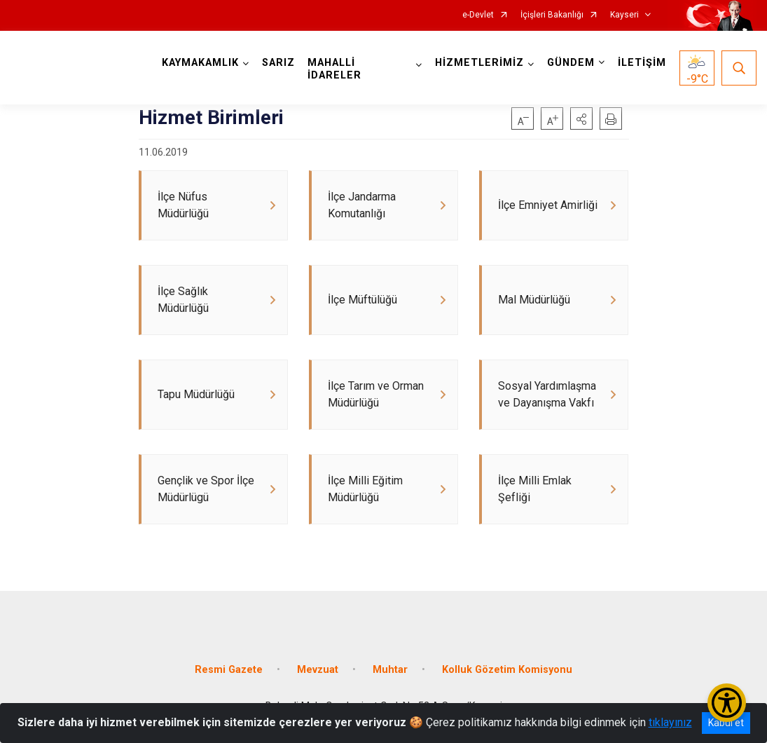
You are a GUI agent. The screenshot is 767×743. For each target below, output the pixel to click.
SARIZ (278, 63)
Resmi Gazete (229, 670)
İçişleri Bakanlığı (551, 15)
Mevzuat (317, 670)
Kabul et (726, 722)
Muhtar (390, 670)
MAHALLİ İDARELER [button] (334, 69)
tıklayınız (670, 722)
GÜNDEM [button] (571, 63)
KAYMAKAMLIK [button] (200, 63)
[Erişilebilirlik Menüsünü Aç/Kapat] (726, 702)
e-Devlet (478, 15)
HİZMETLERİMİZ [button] (479, 63)
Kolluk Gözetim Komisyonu (507, 670)
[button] (581, 118)
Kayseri (624, 15)
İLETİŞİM (642, 63)
